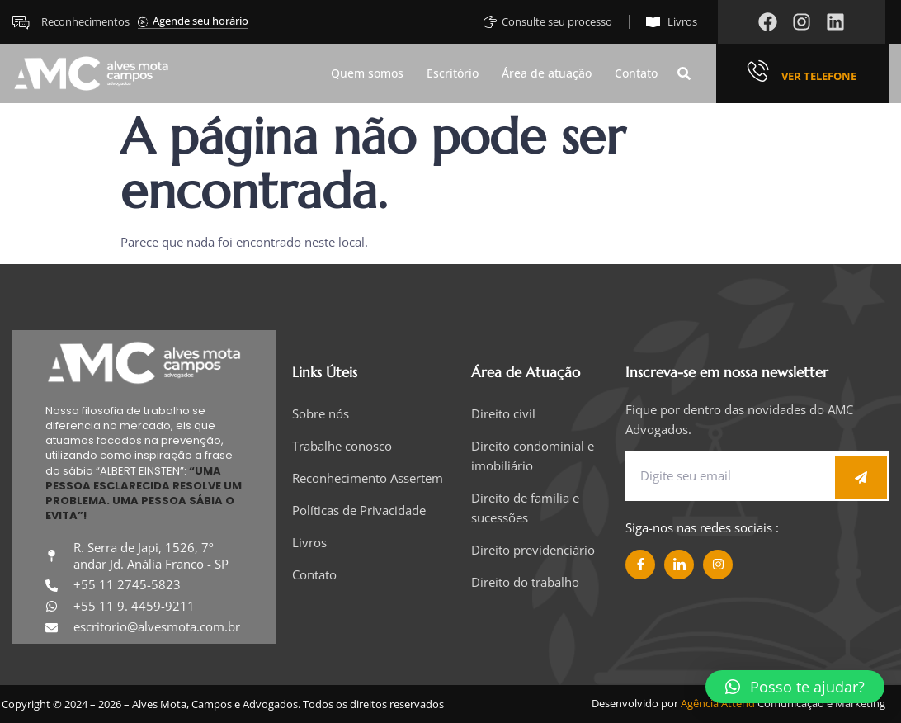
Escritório (453, 74)
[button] (684, 73)
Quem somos (367, 74)
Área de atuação (547, 74)
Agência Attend (718, 703)
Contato (636, 74)
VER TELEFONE (818, 76)
